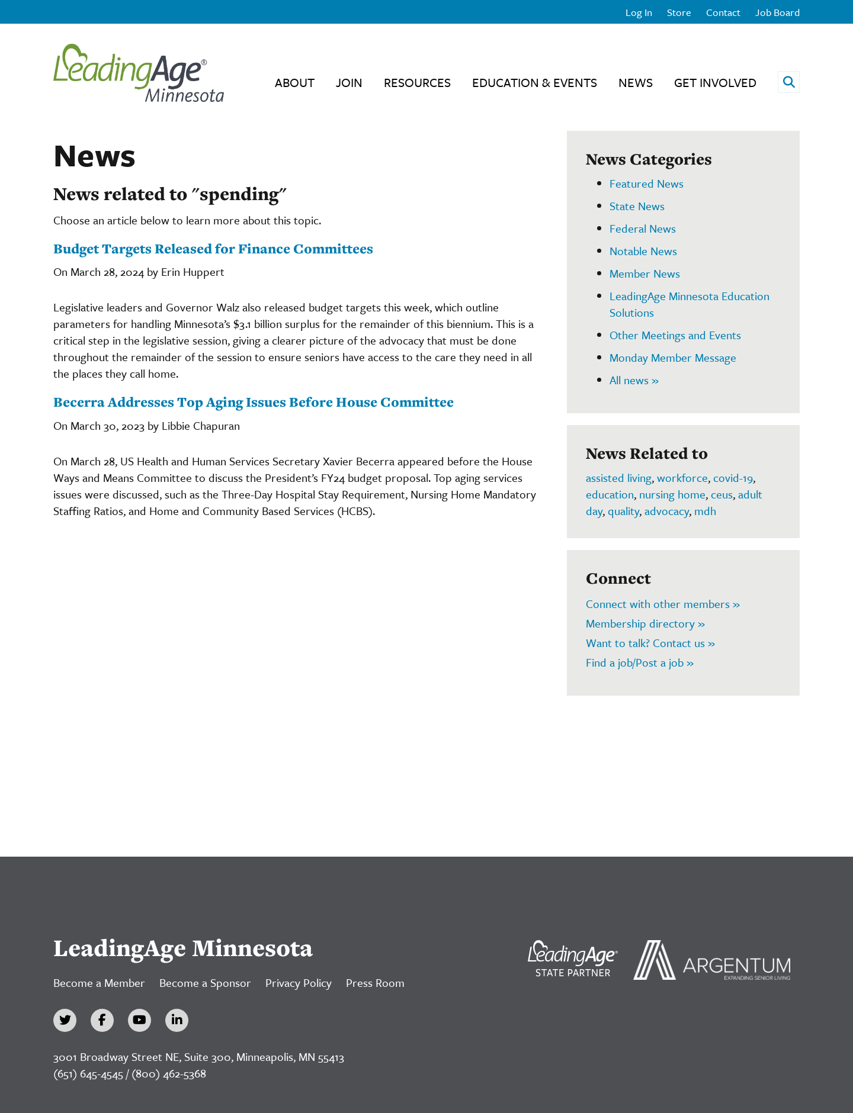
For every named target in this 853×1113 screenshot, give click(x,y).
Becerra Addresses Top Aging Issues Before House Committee (253, 402)
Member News (645, 273)
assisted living (619, 477)
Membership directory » (645, 623)
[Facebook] (102, 1020)
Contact (723, 12)
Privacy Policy (298, 982)
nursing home (672, 494)
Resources (417, 82)
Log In (639, 12)
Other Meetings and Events (675, 335)
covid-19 (733, 477)
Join (349, 82)
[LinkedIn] (176, 1020)
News (635, 82)
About (295, 82)
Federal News (643, 228)
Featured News (647, 183)
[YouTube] (139, 1020)
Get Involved (715, 82)
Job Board (777, 12)
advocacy (666, 511)
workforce (682, 477)
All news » (634, 380)
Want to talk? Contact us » (650, 643)
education (610, 494)
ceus (722, 494)
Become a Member (99, 982)
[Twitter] (64, 1020)
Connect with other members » (663, 604)
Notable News (643, 251)
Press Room (375, 982)
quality (623, 511)
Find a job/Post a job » (640, 662)
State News (637, 206)
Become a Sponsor (205, 982)
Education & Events (534, 82)
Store (679, 12)
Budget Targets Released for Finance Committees (213, 248)
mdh (705, 511)
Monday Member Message (673, 357)
